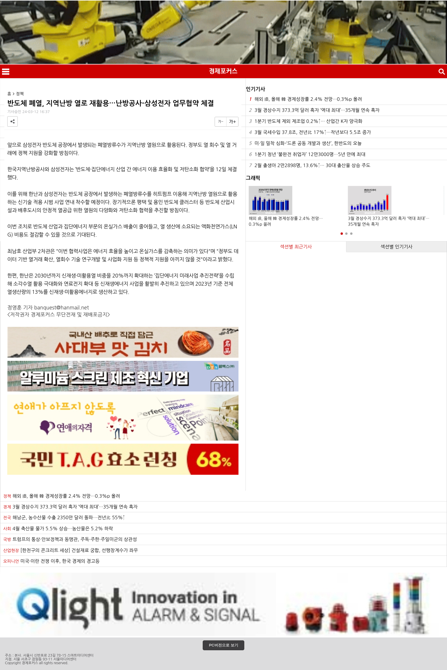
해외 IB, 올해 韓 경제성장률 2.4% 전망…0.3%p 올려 (305, 99)
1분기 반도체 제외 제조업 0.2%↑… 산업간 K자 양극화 (305, 121)
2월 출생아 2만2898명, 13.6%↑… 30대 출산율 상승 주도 (309, 165)
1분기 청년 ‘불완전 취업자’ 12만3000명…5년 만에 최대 (307, 154)
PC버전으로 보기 (223, 645)
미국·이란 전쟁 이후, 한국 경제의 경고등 (51, 561)
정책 (20, 94)
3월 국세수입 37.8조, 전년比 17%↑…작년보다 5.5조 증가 (310, 132)
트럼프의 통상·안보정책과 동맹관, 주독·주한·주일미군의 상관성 (70, 539)
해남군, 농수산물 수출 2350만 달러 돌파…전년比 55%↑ (64, 517)
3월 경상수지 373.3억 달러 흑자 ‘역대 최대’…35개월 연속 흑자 (314, 110)
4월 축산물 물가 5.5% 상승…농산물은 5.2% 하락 (58, 528)
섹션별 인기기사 (396, 246)
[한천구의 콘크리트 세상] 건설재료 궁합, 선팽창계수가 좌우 (70, 550)
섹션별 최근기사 (296, 246)
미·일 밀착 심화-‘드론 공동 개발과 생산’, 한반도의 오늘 (305, 143)
